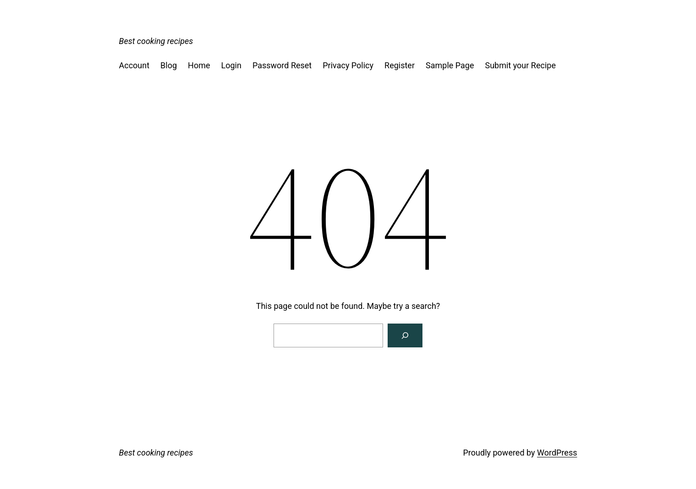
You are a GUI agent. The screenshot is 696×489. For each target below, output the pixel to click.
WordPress (557, 452)
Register (399, 65)
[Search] (405, 335)
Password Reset (282, 65)
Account (134, 65)
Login (231, 65)
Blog (168, 65)
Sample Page (450, 65)
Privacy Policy (348, 65)
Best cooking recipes (156, 41)
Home (199, 65)
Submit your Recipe (520, 65)
